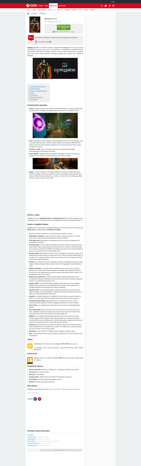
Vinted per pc (31, 439)
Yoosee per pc (31, 437)
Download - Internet (43, 439)
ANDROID (50, 10)
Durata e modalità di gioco (38, 91)
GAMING (34, 10)
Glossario (62, 5)
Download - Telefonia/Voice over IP (47, 441)
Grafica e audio (35, 89)
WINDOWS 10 (60, 10)
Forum (40, 5)
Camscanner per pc (33, 443)
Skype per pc (31, 441)
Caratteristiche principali (37, 86)
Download (53, 5)
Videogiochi (42, 13)
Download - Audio (43, 445)
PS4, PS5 (57, 389)
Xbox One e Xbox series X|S (70, 389)
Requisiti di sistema (36, 97)
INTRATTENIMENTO (42, 10)
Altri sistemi (34, 99)
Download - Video (42, 437)
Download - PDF (46, 443)
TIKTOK (80, 10)
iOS (54, 10)
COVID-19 (28, 10)
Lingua (113, 1)
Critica (32, 93)
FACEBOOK (85, 10)
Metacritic (74, 344)
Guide (46, 5)
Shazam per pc (32, 445)
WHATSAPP (74, 10)
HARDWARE (92, 10)
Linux (50, 389)
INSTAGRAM (67, 10)
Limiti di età (34, 95)
